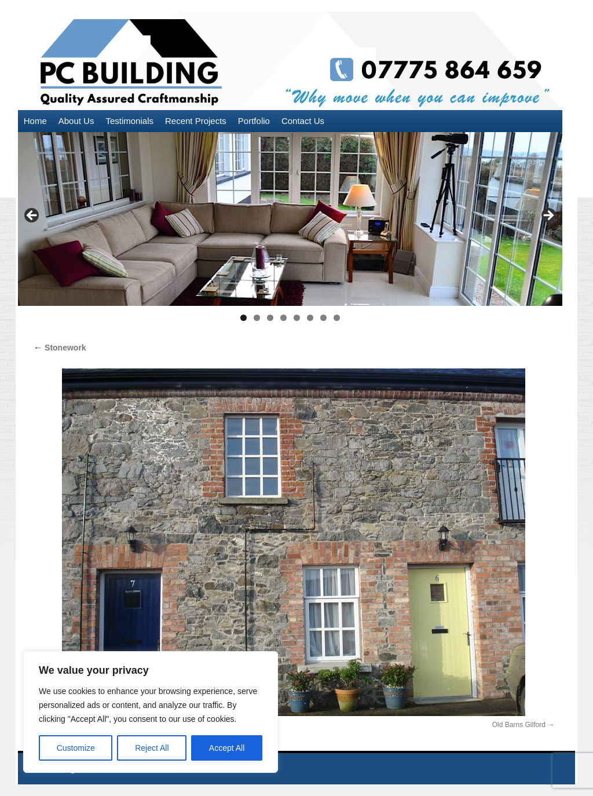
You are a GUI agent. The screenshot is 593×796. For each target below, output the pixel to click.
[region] (150, 712)
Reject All (152, 748)
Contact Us (302, 121)
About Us (76, 121)
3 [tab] (270, 318)
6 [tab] (310, 318)
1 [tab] (243, 318)
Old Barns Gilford (519, 725)
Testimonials (129, 121)
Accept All (226, 748)
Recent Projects (195, 121)
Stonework (59, 347)
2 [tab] (257, 318)
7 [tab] (323, 318)
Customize (76, 748)
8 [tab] (337, 318)
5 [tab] (297, 318)
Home (35, 121)
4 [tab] (283, 318)
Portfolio (254, 121)
